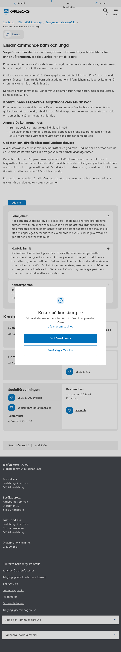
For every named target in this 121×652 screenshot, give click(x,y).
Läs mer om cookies (60, 326)
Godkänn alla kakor (60, 338)
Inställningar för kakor (60, 350)
